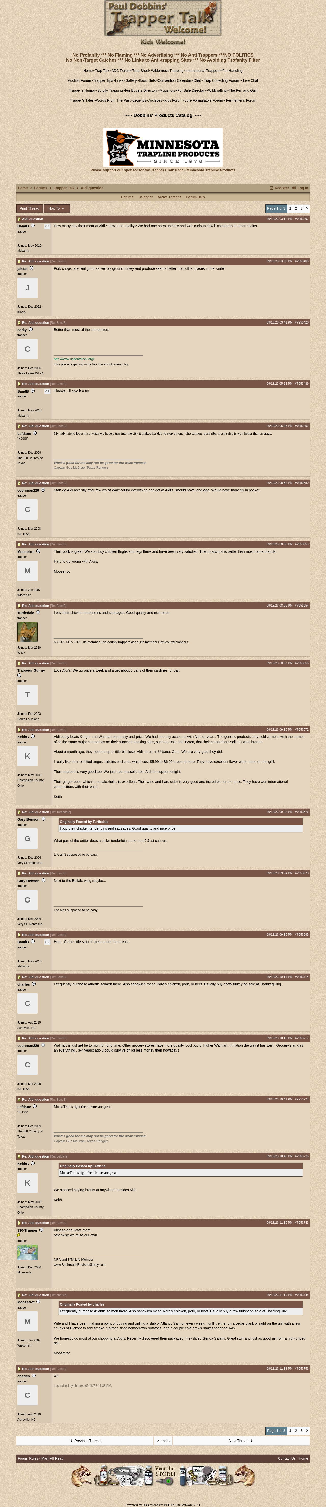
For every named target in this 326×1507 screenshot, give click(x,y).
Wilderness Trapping (167, 71)
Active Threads (169, 197)
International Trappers (202, 71)
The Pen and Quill (243, 90)
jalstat (22, 269)
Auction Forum (79, 80)
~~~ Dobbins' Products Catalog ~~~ (162, 115)
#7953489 (302, 383)
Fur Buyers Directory (141, 90)
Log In (300, 188)
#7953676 (302, 812)
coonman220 (28, 490)
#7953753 (302, 1368)
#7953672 (302, 729)
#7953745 (302, 1295)
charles (23, 984)
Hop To (56, 208)
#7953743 (302, 1223)
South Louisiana (28, 719)
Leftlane (24, 434)
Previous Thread (85, 1441)
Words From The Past (113, 100)
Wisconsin (24, 595)
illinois (21, 312)
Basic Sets (147, 80)
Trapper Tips (103, 80)
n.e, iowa (23, 534)
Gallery (131, 80)
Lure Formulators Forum (204, 100)
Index (163, 1441)
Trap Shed (140, 71)
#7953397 (302, 219)
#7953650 (302, 483)
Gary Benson (28, 819)
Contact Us (287, 1458)
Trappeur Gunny (31, 670)
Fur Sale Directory (191, 90)
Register (279, 188)
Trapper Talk (64, 188)
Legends (139, 100)
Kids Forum (173, 100)
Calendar (145, 197)
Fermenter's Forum (240, 100)
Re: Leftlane (59, 1156)
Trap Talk (102, 71)
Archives (155, 100)
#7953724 (302, 1099)
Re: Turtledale (60, 812)
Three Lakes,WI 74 (30, 373)
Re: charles (58, 1295)
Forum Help (195, 197)
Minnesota (24, 1272)
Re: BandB (58, 261)
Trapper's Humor (82, 90)
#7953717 (302, 1038)
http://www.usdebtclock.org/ (74, 359)
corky (22, 330)
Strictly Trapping (110, 90)
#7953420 (302, 322)
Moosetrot (26, 552)
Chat (197, 80)
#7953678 (302, 873)
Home (88, 71)
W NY (21, 653)
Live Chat (250, 80)
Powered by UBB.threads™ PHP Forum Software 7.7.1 (163, 1505)
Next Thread (241, 1441)
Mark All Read (52, 1458)
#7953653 (302, 544)
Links (119, 80)
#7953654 (302, 605)
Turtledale (25, 613)
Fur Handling (232, 71)
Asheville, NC (26, 1028)
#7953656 (302, 663)
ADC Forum (121, 71)
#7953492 (302, 426)
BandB (23, 226)
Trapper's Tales (82, 100)
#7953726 (302, 1156)
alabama (23, 250)
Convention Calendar (175, 80)
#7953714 (302, 977)
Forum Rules (28, 1458)
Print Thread (29, 208)
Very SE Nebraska (29, 863)
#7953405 (302, 261)
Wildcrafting (217, 90)
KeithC (23, 737)
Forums (40, 188)
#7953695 (302, 934)
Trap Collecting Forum (221, 80)
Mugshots (167, 90)
